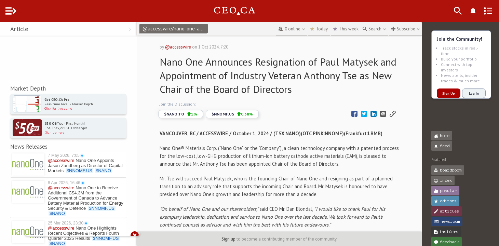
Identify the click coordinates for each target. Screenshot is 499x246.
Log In (474, 93)
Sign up (235, 239)
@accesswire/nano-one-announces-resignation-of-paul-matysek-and (188, 28)
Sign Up (448, 93)
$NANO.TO (190, 114)
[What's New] (484, 11)
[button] (7, 30)
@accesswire (188, 47)
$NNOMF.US (242, 114)
